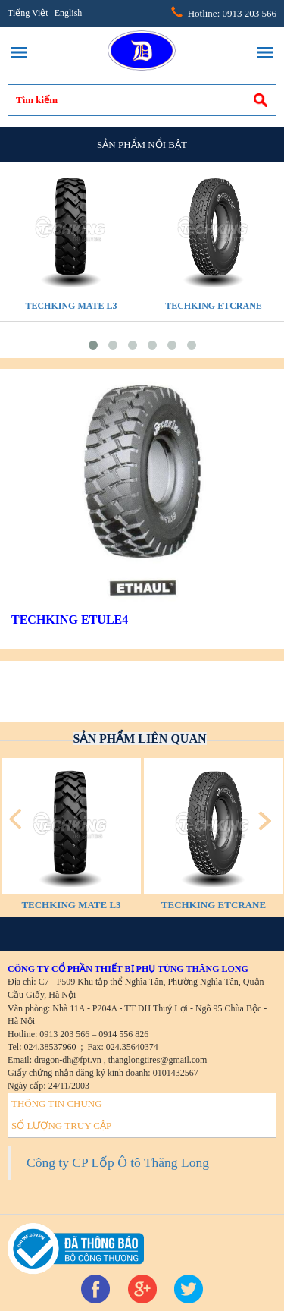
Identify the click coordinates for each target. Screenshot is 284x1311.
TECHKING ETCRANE (213, 305)
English (69, 13)
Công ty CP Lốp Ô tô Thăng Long (118, 1162)
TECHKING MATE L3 (71, 305)
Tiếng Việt (28, 13)
